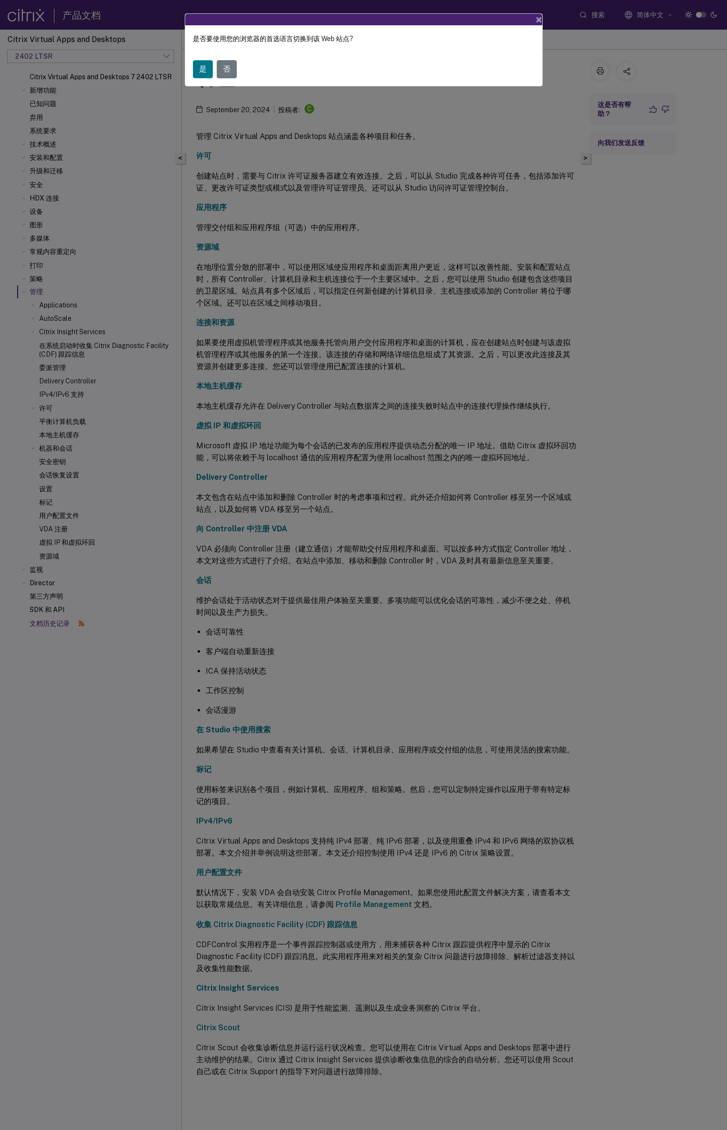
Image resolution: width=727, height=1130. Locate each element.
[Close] (539, 19)
